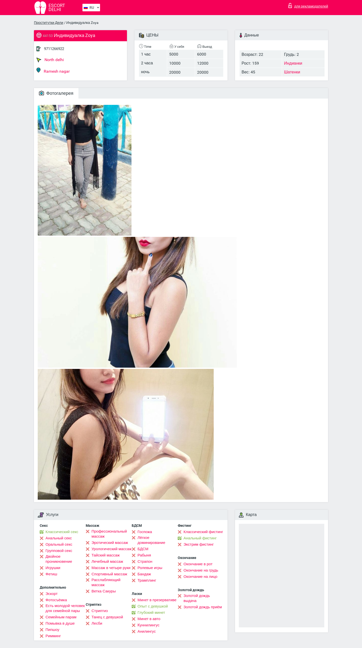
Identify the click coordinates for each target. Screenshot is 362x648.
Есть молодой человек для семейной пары (65, 608)
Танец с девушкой (107, 617)
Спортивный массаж (109, 574)
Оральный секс (59, 544)
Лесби (97, 623)
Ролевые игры (150, 568)
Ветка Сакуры (104, 591)
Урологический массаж (111, 549)
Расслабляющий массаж (106, 582)
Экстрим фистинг (199, 544)
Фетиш (51, 574)
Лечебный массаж (107, 561)
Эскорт (52, 593)
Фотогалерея (56, 93)
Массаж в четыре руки (111, 568)
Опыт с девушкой (153, 606)
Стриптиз (100, 611)
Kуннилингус (148, 625)
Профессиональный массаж (109, 534)
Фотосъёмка (56, 600)
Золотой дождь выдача (197, 598)
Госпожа (145, 532)
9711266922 (54, 49)
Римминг (53, 636)
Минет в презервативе (157, 600)
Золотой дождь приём (203, 607)
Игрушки (53, 568)
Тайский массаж (106, 555)
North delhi (50, 59)
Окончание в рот (198, 564)
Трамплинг (147, 580)
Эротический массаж (110, 542)
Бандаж (144, 574)
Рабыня (144, 555)
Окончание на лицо (200, 576)
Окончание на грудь (201, 570)
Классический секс (62, 532)
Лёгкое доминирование (151, 540)
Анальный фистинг (200, 538)
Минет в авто (149, 619)
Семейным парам (61, 617)
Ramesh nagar (53, 70)
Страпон (145, 561)
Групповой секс (59, 550)
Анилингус (147, 631)
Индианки (293, 63)
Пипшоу (52, 629)
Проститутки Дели (48, 23)
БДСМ (143, 549)
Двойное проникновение (59, 559)
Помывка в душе (60, 623)
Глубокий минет (151, 612)
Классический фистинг (203, 532)
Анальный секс (59, 538)
